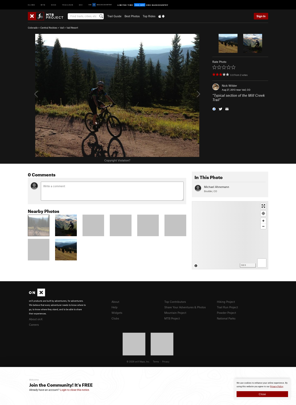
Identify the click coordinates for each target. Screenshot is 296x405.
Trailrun (67, 4)
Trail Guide (114, 16)
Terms (156, 361)
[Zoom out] (263, 226)
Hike (53, 4)
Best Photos (132, 16)
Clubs (115, 318)
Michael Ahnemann (216, 186)
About (115, 301)
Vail (62, 27)
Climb (31, 4)
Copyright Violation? (117, 160)
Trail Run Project (227, 307)
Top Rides (149, 16)
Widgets (116, 312)
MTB (43, 4)
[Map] (230, 235)
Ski (81, 4)
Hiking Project (226, 301)
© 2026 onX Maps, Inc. (138, 361)
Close (262, 394)
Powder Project (226, 312)
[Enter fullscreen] (263, 206)
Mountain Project (175, 312)
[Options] (262, 263)
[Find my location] (263, 213)
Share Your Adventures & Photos (185, 307)
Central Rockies (48, 27)
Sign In (261, 16)
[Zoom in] (263, 221)
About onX (36, 319)
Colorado (33, 27)
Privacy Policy (276, 386)
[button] (214, 108)
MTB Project (172, 318)
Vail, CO (246, 89)
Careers (34, 324)
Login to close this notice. (75, 389)
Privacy (165, 361)
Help (114, 307)
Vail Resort (72, 27)
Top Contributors (175, 301)
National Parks (226, 318)
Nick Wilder (229, 85)
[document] (262, 389)
